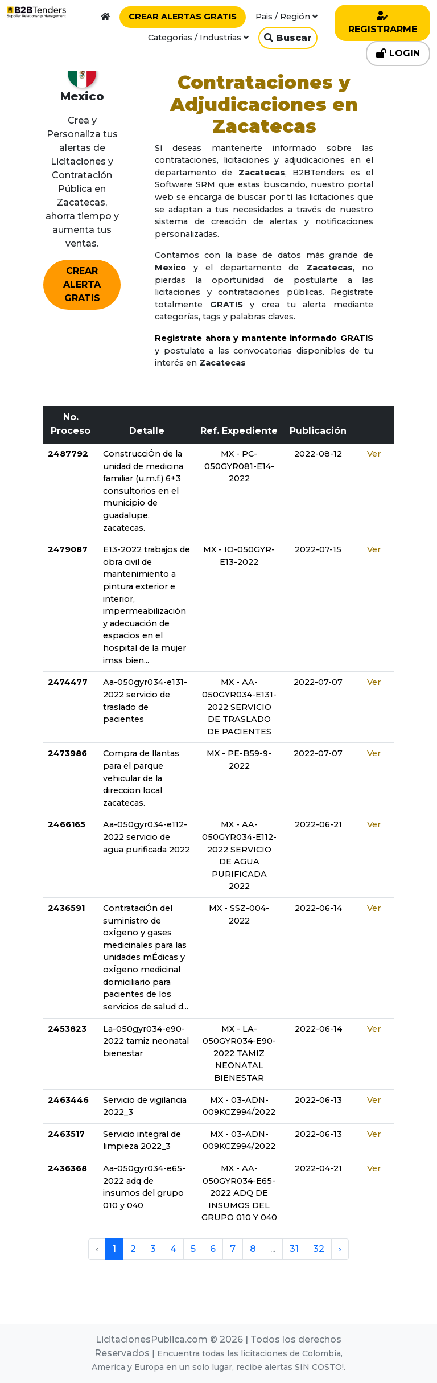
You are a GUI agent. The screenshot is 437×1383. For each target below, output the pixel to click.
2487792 (68, 454)
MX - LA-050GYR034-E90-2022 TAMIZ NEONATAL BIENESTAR (239, 1053)
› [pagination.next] (340, 1249)
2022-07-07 (318, 682)
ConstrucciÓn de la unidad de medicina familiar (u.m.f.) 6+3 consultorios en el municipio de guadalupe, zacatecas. (143, 491)
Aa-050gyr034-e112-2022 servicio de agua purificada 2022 (146, 836)
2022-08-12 (318, 454)
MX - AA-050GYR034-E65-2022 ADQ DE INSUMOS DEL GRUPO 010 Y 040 (239, 1192)
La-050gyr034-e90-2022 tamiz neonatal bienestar (146, 1041)
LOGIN (398, 53)
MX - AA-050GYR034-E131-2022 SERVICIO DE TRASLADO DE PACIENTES (239, 706)
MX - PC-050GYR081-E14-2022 (239, 466)
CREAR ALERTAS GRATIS (183, 16)
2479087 (68, 549)
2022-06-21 (318, 824)
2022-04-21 (318, 1168)
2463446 (68, 1100)
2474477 (68, 682)
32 (318, 1249)
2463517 (66, 1134)
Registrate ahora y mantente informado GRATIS (264, 338)
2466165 (66, 824)
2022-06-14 (318, 908)
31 (294, 1249)
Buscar (288, 37)
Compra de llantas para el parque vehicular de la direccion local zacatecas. (141, 777)
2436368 (67, 1168)
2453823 (67, 1029)
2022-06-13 (318, 1100)
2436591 (66, 908)
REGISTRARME (382, 23)
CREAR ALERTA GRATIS (82, 284)
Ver (374, 454)
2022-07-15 (318, 549)
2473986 (67, 753)
